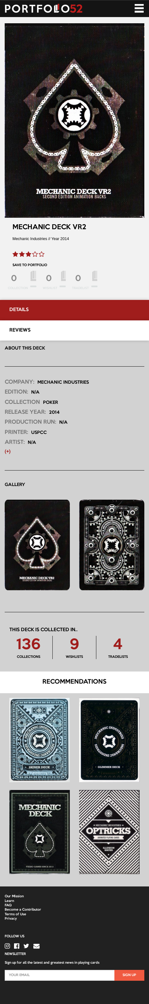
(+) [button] (8, 452)
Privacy (11, 918)
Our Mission (14, 896)
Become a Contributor (23, 909)
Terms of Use (15, 914)
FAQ (8, 905)
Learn (9, 901)
